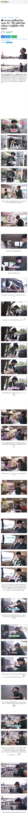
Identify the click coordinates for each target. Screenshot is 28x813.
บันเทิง (17, 17)
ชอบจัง (14, 36)
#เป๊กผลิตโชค (9, 42)
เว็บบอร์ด (10, 17)
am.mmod (8, 31)
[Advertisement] (14, 99)
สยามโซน (3, 17)
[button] (26, 2)
